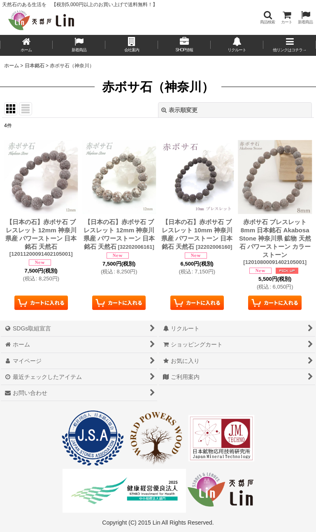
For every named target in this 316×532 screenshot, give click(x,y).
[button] (267, 17)
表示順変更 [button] (179, 110)
